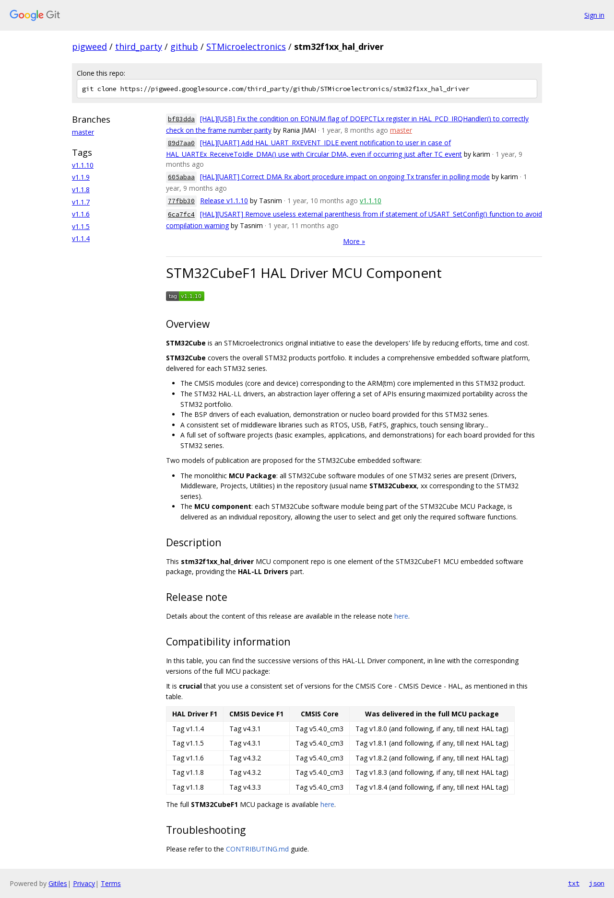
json (596, 883)
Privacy (84, 883)
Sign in (594, 15)
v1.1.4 (81, 238)
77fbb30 (181, 201)
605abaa (181, 177)
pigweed (89, 46)
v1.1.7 (81, 202)
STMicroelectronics (246, 46)
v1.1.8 (81, 189)
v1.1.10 (83, 165)
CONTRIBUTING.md (257, 848)
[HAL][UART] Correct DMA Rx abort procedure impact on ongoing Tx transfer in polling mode (345, 176)
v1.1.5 (81, 226)
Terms (111, 883)
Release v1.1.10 (224, 200)
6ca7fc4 (181, 214)
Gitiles (57, 883)
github (184, 46)
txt (573, 883)
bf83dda (181, 119)
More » (354, 241)
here (401, 616)
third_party (138, 46)
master (83, 132)
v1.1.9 (81, 177)
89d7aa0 (181, 143)
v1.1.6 (81, 214)
